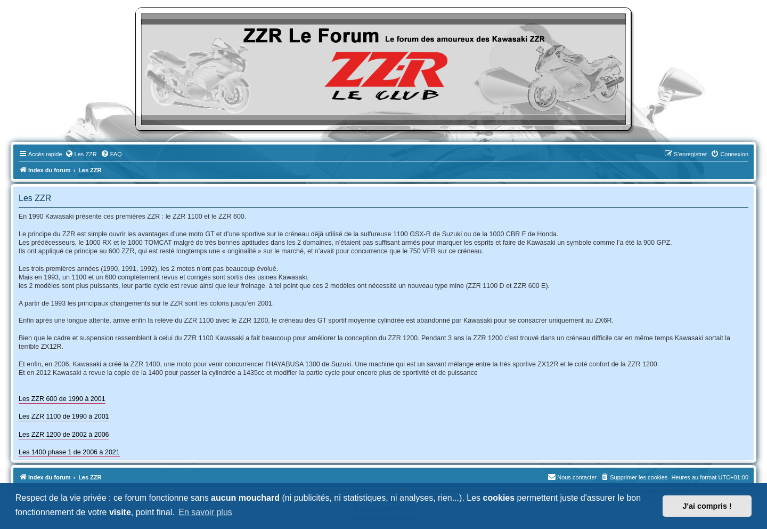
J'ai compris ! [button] (707, 506)
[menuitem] (81, 154)
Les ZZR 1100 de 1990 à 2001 (64, 416)
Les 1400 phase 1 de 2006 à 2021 (69, 452)
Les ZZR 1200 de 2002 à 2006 (64, 434)
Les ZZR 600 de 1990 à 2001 (62, 399)
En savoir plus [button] (205, 512)
